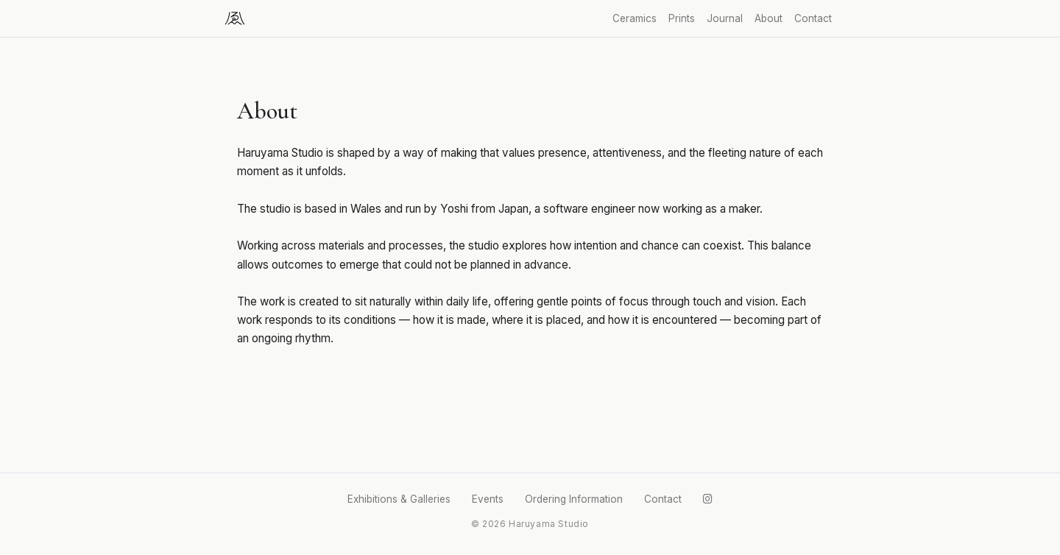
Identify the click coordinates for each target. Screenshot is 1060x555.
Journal (725, 18)
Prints (681, 18)
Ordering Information (574, 499)
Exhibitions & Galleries (399, 499)
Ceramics (634, 18)
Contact (813, 18)
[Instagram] (708, 499)
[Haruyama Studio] (234, 18)
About (768, 18)
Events (488, 499)
